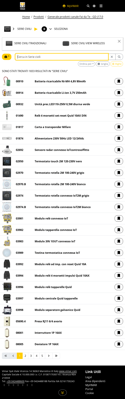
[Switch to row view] (116, 63)
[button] (119, 81)
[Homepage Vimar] (22, 5)
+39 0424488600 (15, 381)
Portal (89, 389)
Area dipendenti (95, 381)
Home (26, 17)
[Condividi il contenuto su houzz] (27, 385)
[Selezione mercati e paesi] (94, 6)
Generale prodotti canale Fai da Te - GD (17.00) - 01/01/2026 (84, 17)
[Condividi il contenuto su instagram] (18, 385)
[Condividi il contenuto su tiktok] (32, 385)
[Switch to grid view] (103, 63)
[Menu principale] (101, 6)
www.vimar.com (68, 371)
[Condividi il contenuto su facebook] (9, 385)
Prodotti (39, 17)
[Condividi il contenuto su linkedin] (4, 385)
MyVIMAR (70, 6)
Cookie (89, 393)
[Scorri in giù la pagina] (62, 392)
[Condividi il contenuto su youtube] (22, 385)
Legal (88, 377)
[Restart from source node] (112, 57)
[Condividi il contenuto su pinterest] (13, 385)
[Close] (119, 41)
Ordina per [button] (85, 63)
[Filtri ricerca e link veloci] (88, 6)
